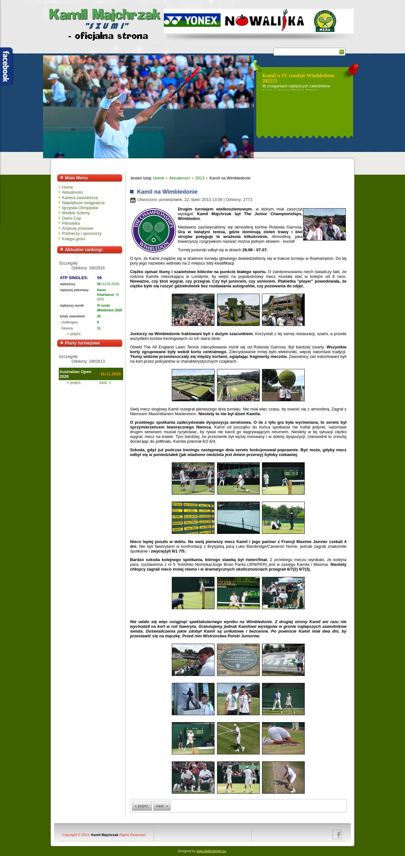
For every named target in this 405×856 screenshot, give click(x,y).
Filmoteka (71, 223)
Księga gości (73, 238)
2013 (199, 178)
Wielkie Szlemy (76, 212)
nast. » (105, 382)
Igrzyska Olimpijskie (80, 207)
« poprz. (74, 333)
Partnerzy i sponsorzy (82, 233)
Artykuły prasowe (77, 228)
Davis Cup (71, 218)
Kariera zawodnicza (80, 197)
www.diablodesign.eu (211, 851)
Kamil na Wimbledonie (166, 192)
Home (67, 187)
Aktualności (72, 192)
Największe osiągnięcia (83, 202)
